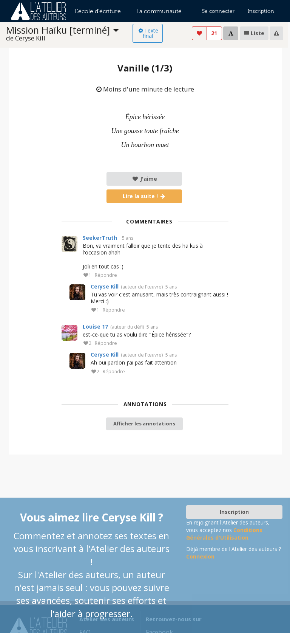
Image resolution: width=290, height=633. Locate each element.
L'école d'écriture (97, 11)
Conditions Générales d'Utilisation (224, 533)
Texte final (147, 33)
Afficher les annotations (144, 423)
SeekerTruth (100, 237)
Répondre (106, 275)
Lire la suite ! (144, 196)
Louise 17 (95, 326)
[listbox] (69, 33)
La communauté (159, 11)
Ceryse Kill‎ (105, 286)
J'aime (144, 178)
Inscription (261, 11)
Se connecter (218, 11)
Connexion (200, 556)
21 (214, 33)
